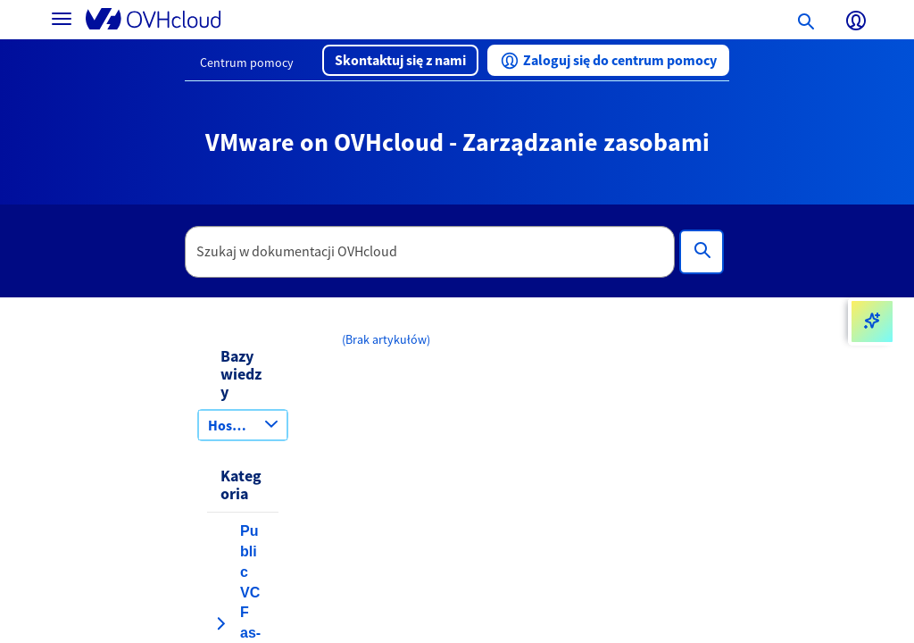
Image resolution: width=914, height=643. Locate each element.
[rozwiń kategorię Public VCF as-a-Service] (220, 623)
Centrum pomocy (247, 62)
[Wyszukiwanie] (701, 252)
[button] (400, 60)
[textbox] (430, 252)
